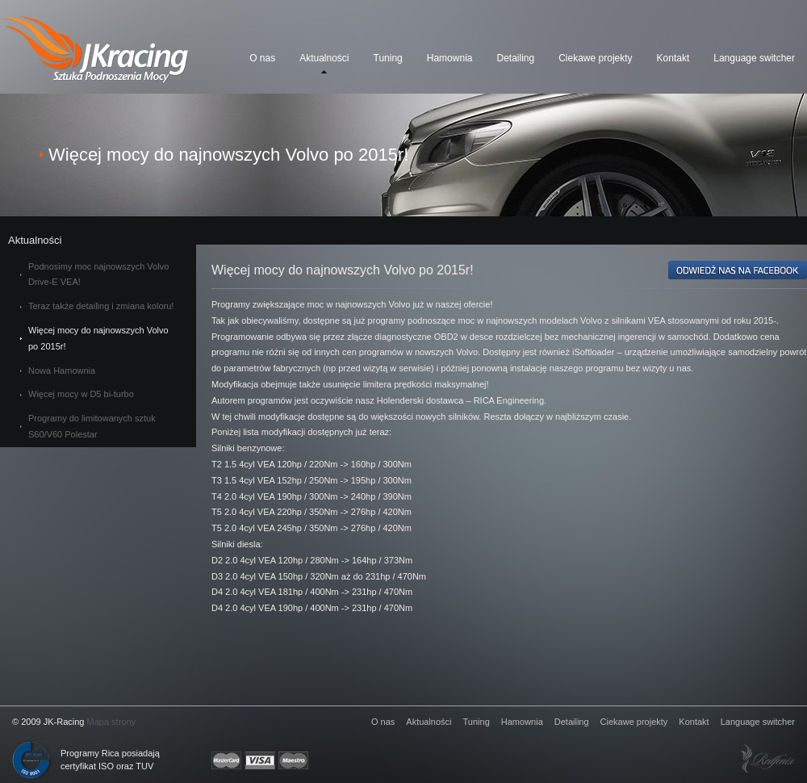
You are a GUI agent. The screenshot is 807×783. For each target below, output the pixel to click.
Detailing (515, 58)
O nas (262, 58)
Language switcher (754, 58)
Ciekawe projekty (595, 58)
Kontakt (673, 58)
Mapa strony (111, 721)
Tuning (388, 58)
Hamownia (450, 58)
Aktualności (324, 58)
